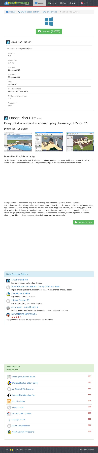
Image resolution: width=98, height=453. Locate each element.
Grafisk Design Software (29, 12)
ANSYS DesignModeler (18, 426)
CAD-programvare (49, 12)
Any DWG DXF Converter (19, 414)
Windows (39, 3)
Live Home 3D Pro (20, 293)
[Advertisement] (49, 182)
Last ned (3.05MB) (49, 31)
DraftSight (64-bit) (16, 420)
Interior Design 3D (20, 300)
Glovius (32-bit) (15, 407)
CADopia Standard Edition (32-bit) (22, 383)
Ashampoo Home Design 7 (24, 307)
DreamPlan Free (19, 279)
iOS (72, 3)
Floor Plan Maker (16, 401)
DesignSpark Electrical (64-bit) (21, 377)
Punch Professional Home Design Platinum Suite (35, 286)
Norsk (85, 3)
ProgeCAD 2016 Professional (20, 432)
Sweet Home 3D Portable (24, 314)
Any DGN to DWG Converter (20, 389)
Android (52, 3)
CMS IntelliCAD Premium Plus (21, 395)
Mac (63, 3)
